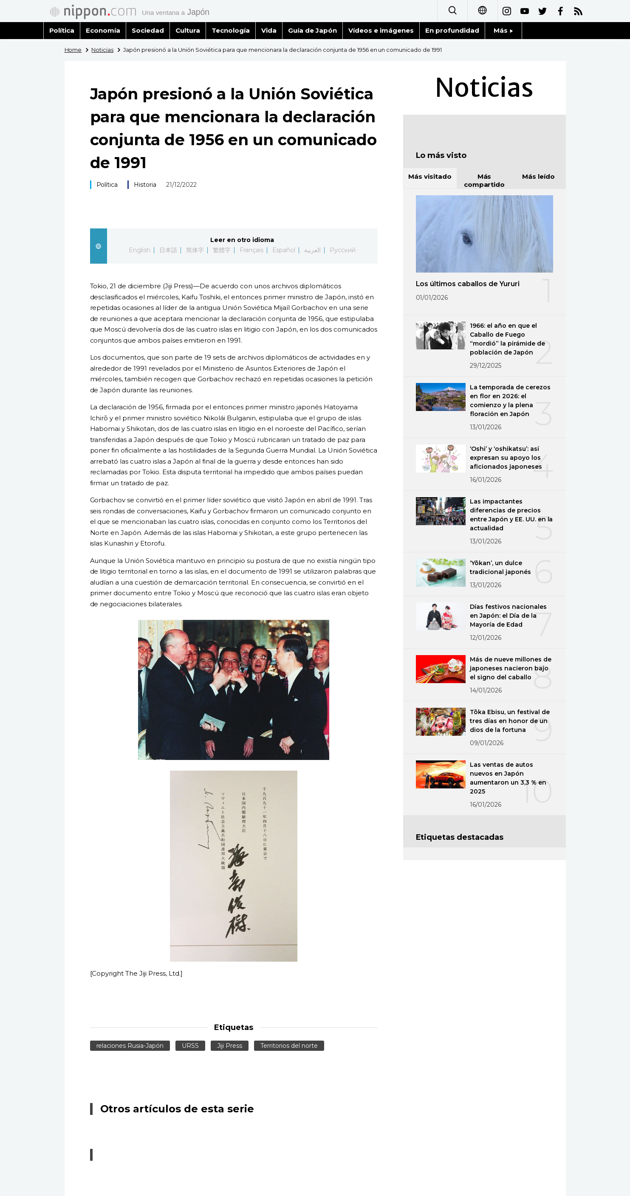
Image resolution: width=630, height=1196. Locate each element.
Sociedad (148, 30)
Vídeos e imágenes (381, 30)
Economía (103, 30)
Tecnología (231, 30)
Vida (269, 30)
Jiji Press (229, 1046)
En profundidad (452, 30)
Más (503, 30)
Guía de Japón (312, 30)
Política (62, 30)
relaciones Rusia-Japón (130, 1046)
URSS (190, 1046)
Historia (145, 185)
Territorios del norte (289, 1046)
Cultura (187, 30)
